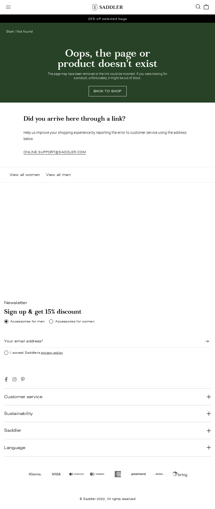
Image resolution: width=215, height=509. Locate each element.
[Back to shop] (108, 91)
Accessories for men (27, 321)
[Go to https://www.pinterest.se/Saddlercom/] (23, 379)
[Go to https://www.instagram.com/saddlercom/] (14, 379)
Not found (25, 31)
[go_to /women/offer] (107, 18)
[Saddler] (107, 7)
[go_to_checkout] (206, 7)
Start (10, 31)
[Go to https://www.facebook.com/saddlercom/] (6, 379)
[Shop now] (19, 279)
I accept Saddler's (36, 352)
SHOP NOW (19, 279)
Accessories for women (75, 321)
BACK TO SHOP (108, 91)
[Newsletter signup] (207, 341)
